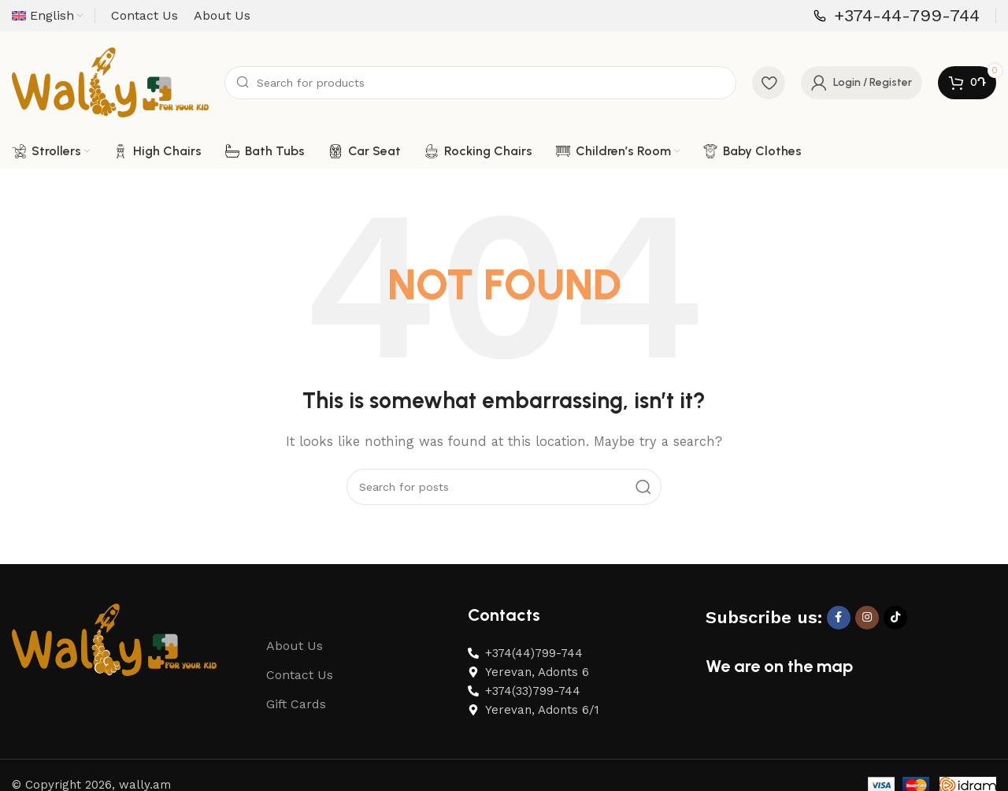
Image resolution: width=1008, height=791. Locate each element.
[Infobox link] (896, 16)
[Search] (480, 86)
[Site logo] (110, 86)
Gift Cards (296, 712)
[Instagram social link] (867, 626)
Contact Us (299, 683)
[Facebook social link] (838, 626)
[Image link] (114, 648)
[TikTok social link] (895, 626)
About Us (294, 654)
